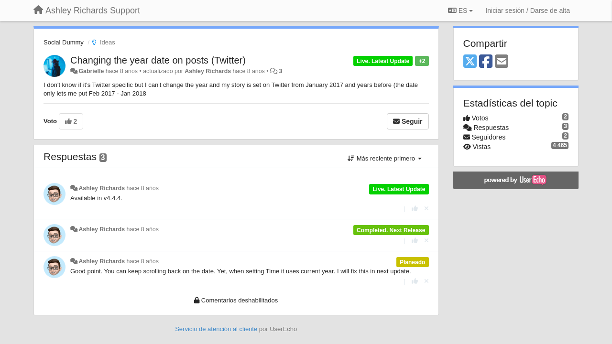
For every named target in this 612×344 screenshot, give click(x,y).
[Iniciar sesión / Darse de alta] (527, 10)
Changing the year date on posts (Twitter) (158, 60)
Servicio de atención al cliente (217, 329)
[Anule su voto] (426, 208)
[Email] (501, 62)
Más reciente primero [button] (384, 158)
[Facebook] (485, 62)
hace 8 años (143, 188)
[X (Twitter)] (470, 62)
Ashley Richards (208, 71)
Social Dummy (64, 42)
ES (460, 10)
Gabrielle (91, 71)
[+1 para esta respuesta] (415, 208)
